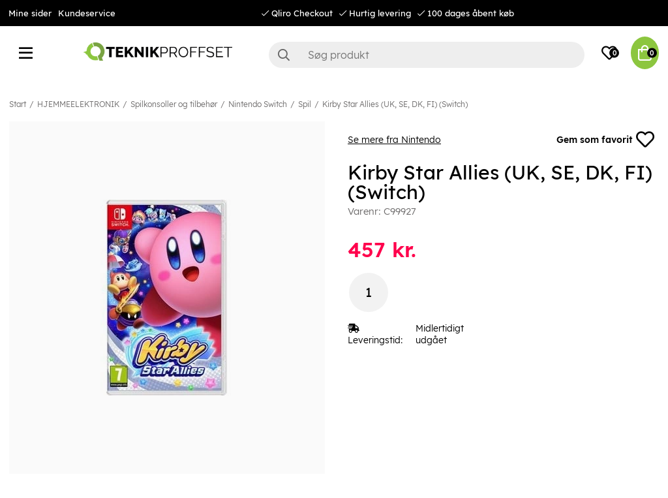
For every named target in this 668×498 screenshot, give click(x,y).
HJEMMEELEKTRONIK (78, 104)
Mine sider (30, 13)
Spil (304, 104)
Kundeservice (86, 13)
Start (17, 104)
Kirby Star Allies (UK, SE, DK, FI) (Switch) (395, 104)
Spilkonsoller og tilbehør (173, 104)
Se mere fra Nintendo (394, 140)
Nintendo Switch (257, 104)
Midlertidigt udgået (440, 334)
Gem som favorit (605, 140)
